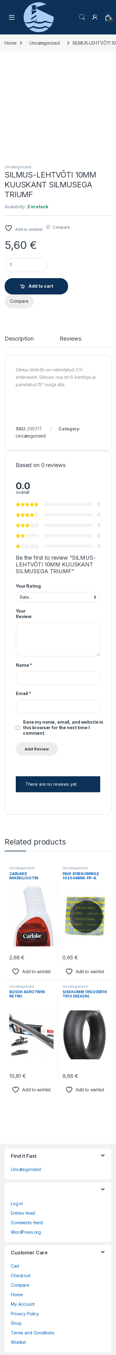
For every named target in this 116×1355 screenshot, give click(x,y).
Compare (61, 135)
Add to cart (40, 194)
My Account (23, 1212)
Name (24, 573)
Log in (17, 1112)
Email (23, 602)
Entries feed (23, 1121)
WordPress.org (26, 1140)
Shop (16, 1231)
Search (82, 17)
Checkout (20, 1184)
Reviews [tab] (70, 247)
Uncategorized (44, 43)
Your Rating (28, 494)
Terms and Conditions (32, 1241)
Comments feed (27, 1131)
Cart (15, 1174)
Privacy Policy (25, 1222)
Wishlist (18, 1250)
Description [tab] (19, 247)
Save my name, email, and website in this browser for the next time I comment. (63, 636)
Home (10, 43)
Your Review (24, 522)
